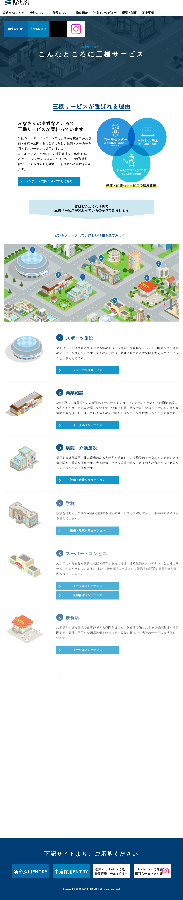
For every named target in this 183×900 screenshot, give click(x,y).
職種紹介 (82, 12)
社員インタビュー (105, 12)
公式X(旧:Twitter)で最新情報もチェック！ (110, 871)
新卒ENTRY (16, 28)
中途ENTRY (38, 28)
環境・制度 (129, 12)
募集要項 (148, 12)
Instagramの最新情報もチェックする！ (150, 871)
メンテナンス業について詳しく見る (49, 181)
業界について (62, 12)
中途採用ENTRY (71, 871)
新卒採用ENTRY (31, 871)
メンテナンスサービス (87, 372)
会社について (39, 12)
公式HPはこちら (13, 12)
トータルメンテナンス (87, 427)
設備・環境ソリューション (87, 482)
